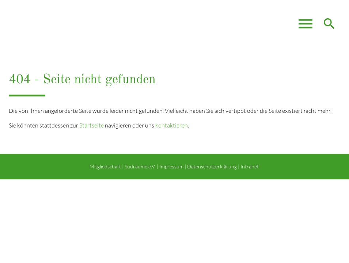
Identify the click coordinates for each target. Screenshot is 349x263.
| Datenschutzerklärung (210, 166)
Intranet (250, 166)
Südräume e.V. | (141, 166)
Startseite (91, 125)
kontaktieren (171, 125)
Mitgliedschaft (105, 166)
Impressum (171, 166)
